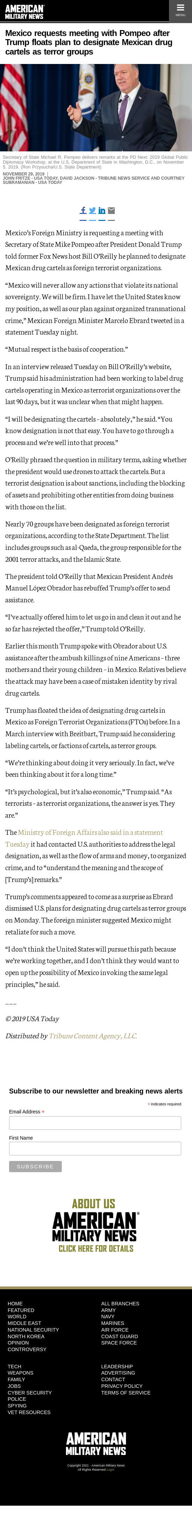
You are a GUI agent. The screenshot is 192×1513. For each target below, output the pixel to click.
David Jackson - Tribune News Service (105, 178)
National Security (33, 1330)
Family (16, 1379)
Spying (17, 1405)
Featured (21, 1310)
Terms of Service (125, 1393)
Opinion (18, 1343)
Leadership (117, 1366)
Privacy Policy (122, 1386)
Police (17, 1399)
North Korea (26, 1336)
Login (110, 1469)
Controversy (27, 1349)
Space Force (119, 1343)
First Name (21, 1138)
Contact (113, 1379)
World (17, 1316)
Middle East (24, 1323)
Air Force (114, 1330)
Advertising (118, 1373)
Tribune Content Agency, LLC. (93, 1035)
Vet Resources (29, 1412)
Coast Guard (119, 1336)
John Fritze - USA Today (30, 178)
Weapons (21, 1373)
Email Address (27, 1112)
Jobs (14, 1386)
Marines (112, 1323)
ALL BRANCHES (120, 1303)
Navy (108, 1316)
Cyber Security (30, 1393)
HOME (15, 1303)
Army (108, 1310)
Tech (14, 1366)
